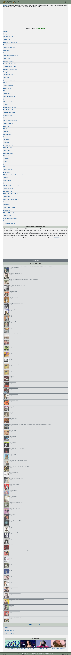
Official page (8, 628)
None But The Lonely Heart (10, 69)
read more (56, 237)
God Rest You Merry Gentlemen (11, 199)
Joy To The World (8, 110)
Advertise (47, 653)
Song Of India (7, 72)
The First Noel (7, 53)
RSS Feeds (34, 653)
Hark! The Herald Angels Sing (10, 221)
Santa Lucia (6, 210)
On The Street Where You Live (10, 55)
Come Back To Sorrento (9, 107)
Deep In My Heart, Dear (9, 96)
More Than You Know (9, 47)
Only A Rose (6, 150)
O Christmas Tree (8, 145)
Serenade (6, 142)
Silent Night (6, 139)
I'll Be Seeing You (7, 191)
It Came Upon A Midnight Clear (11, 194)
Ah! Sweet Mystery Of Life (10, 63)
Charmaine (6, 196)
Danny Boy (6, 126)
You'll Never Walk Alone (9, 66)
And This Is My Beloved (9, 45)
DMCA (28, 653)
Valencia (5, 161)
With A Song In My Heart (9, 207)
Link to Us (39, 653)
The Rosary (6, 129)
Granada (5, 137)
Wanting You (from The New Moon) (12, 166)
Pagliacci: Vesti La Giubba (10, 42)
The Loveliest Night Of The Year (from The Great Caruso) (17, 175)
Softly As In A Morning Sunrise (11, 185)
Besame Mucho (7, 215)
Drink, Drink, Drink (8, 153)
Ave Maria (6, 158)
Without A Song (7, 180)
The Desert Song (7, 115)
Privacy (24, 653)
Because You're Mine (8, 61)
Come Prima (6, 31)
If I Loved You (7, 99)
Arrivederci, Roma (8, 188)
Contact (42, 653)
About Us (51, 653)
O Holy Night (6, 58)
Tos (30, 653)
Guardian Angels (7, 169)
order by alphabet (40, 28)
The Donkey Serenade (9, 223)
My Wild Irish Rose (8, 74)
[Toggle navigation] (65, 2)
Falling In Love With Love (9, 101)
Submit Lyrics (35, 260)
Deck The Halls (7, 88)
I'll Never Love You (8, 91)
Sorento (5, 104)
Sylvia (5, 82)
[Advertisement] (35, 17)
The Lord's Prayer (8, 156)
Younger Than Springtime (9, 80)
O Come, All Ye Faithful (9, 112)
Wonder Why (6, 172)
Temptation (6, 34)
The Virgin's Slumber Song (10, 218)
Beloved (5, 177)
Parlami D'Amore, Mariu (9, 213)
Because (5, 131)
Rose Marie (6, 50)
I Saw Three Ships (8, 147)
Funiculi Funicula (7, 118)
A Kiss (5, 164)
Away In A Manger (8, 85)
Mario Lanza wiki (10, 630)
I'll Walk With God (8, 36)
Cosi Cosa (6, 77)
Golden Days (6, 204)
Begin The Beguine (8, 123)
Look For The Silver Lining (10, 120)
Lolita (5, 183)
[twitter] (22, 653)
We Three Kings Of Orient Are (10, 202)
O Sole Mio (6, 93)
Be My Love (6, 39)
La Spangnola (7, 134)
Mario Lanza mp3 (9, 633)
